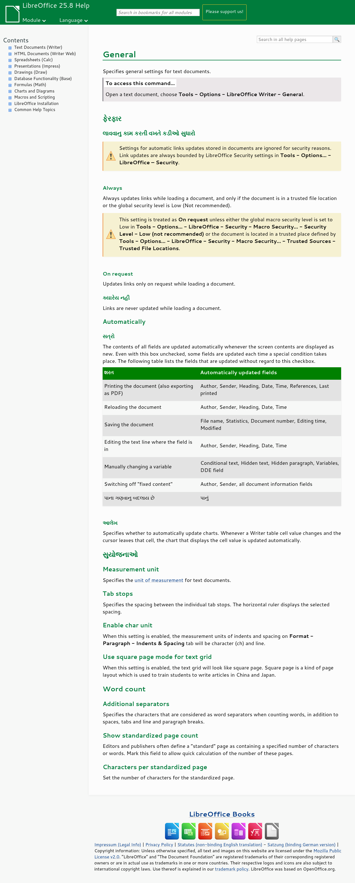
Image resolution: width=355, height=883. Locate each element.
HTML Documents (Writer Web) (45, 54)
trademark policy (231, 869)
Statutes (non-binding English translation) (219, 844)
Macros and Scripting (34, 97)
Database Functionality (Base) (43, 78)
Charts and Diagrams (34, 91)
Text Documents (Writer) (38, 47)
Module (31, 20)
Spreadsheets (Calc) (33, 60)
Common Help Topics (34, 109)
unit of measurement (159, 580)
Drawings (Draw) (30, 72)
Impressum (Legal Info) (117, 844)
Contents (16, 40)
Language (71, 20)
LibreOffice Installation (36, 103)
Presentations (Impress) (37, 66)
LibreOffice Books (222, 814)
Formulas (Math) (30, 85)
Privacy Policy (159, 844)
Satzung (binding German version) (301, 844)
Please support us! (225, 11)
